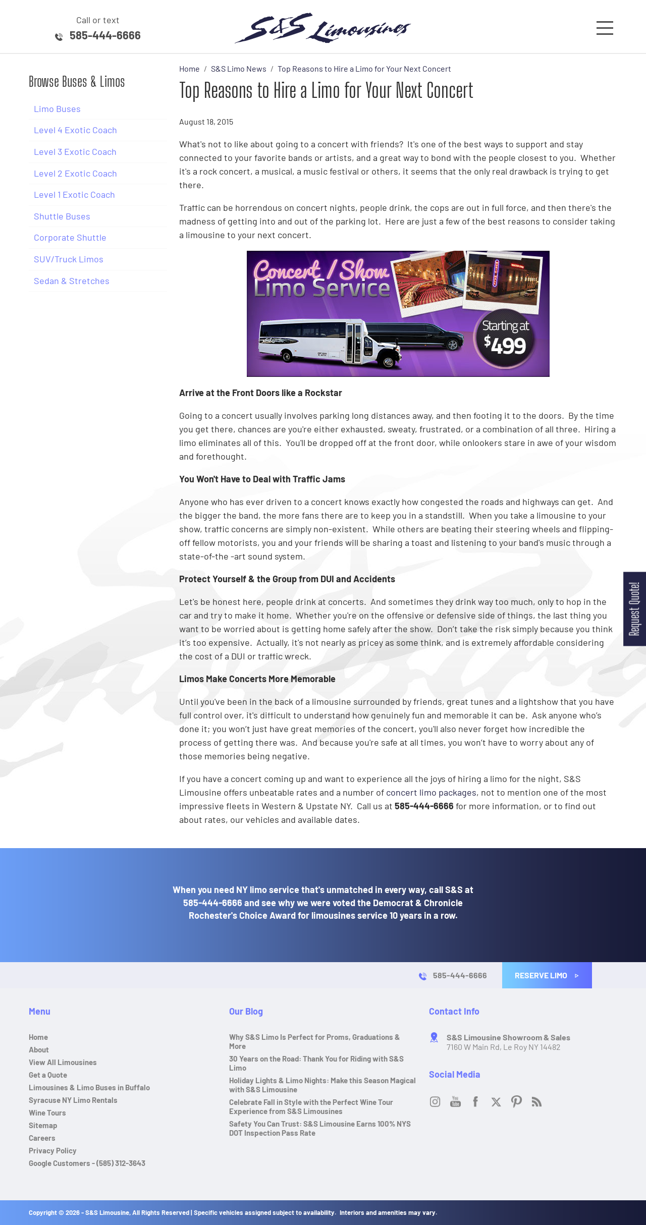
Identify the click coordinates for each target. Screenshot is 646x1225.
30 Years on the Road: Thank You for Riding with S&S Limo (316, 1063)
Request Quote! (634, 609)
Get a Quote (48, 1074)
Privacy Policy (53, 1150)
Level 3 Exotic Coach (75, 151)
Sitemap (43, 1125)
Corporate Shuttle (70, 237)
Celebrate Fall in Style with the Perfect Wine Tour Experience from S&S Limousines (311, 1106)
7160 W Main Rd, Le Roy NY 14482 (508, 1041)
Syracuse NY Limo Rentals (73, 1099)
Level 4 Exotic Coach (75, 129)
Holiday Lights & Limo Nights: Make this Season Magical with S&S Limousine (322, 1085)
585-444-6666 (105, 34)
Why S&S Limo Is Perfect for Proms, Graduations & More (314, 1041)
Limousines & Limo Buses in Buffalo (89, 1087)
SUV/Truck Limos (68, 258)
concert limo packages (431, 792)
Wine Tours (47, 1112)
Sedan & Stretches (72, 280)
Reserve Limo (547, 975)
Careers (42, 1137)
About (39, 1049)
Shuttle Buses (62, 215)
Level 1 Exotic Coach (74, 194)
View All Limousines (63, 1062)
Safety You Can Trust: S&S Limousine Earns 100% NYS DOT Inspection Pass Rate (320, 1128)
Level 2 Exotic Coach (75, 173)
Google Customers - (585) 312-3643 (87, 1162)
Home (38, 1036)
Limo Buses (57, 108)
